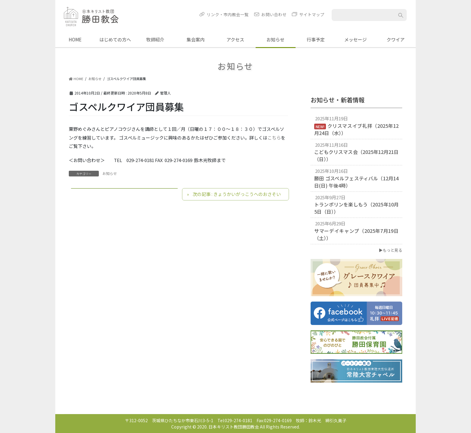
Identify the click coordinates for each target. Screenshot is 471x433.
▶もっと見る (390, 250)
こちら (274, 137)
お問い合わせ (274, 14)
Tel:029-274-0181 (234, 420)
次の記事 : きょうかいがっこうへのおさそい (237, 194)
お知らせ (109, 173)
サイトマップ (311, 14)
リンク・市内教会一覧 (228, 14)
